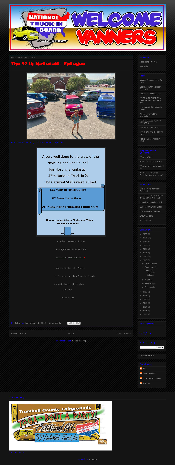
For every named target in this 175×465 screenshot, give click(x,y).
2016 (145, 299)
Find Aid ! (144, 66)
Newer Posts (18, 333)
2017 (145, 296)
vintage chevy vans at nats (71, 249)
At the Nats (68, 298)
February (149, 283)
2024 (145, 241)
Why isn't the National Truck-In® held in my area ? (151, 174)
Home (71, 333)
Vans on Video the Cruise (70, 268)
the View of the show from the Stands (74, 276)
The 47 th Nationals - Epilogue (48, 64)
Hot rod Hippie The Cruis (69, 258)
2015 (145, 303)
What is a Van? (146, 157)
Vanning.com (145, 220)
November (149, 263)
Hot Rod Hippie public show (68, 284)
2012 (145, 314)
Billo (144, 368)
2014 (145, 307)
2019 (145, 260)
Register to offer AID (148, 62)
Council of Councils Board (151, 202)
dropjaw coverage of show (71, 241)
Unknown (146, 383)
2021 (145, 253)
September (150, 267)
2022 (145, 249)
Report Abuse (147, 355)
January (148, 287)
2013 (145, 310)
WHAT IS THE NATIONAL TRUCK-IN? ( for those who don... (151, 100)
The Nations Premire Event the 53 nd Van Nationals (151, 197)
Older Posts (123, 333)
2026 (145, 234)
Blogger (93, 459)
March (148, 280)
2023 (145, 245)
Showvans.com (146, 216)
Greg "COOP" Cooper (151, 378)
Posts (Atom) (79, 341)
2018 (145, 292)
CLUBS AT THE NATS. (149, 128)
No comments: (56, 323)
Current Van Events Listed (151, 207)
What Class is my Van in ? (151, 161)
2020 (145, 256)
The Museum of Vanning (150, 211)
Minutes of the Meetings (150, 94)
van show (67, 290)
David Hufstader (149, 373)
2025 (145, 238)
